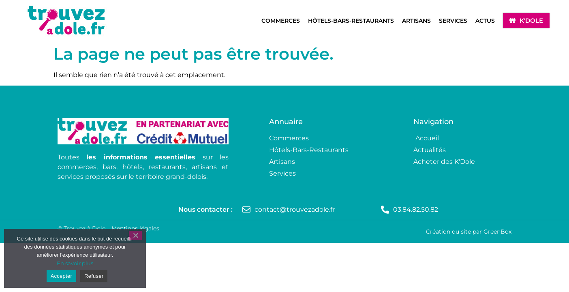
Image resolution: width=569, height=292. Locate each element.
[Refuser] (135, 235)
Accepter (61, 276)
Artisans (416, 20)
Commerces (280, 20)
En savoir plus (75, 263)
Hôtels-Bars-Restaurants (351, 20)
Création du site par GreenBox (468, 231)
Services (453, 20)
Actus (485, 20)
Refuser (93, 276)
